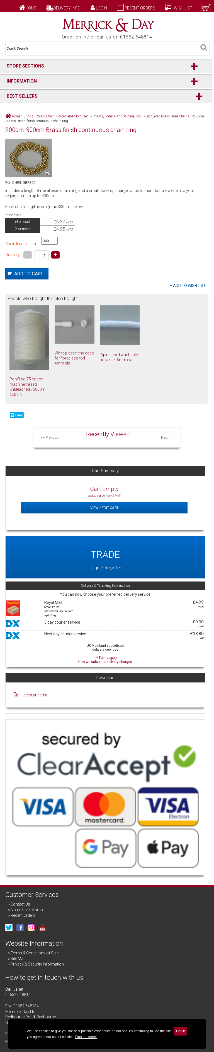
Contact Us (20, 904)
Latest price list (34, 695)
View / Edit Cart (104, 508)
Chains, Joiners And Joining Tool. (117, 116)
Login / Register (105, 557)
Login (101, 8)
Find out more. (86, 1037)
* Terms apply (105, 659)
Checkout (191, 13)
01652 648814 (18, 994)
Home (31, 8)
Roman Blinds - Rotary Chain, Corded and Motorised (50, 116)
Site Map (18, 958)
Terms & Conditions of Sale (35, 953)
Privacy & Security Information (37, 964)
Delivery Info (67, 8)
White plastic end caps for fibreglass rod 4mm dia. (74, 358)
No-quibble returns (27, 910)
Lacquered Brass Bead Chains (167, 116)
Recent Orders (140, 8)
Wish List (182, 8)
